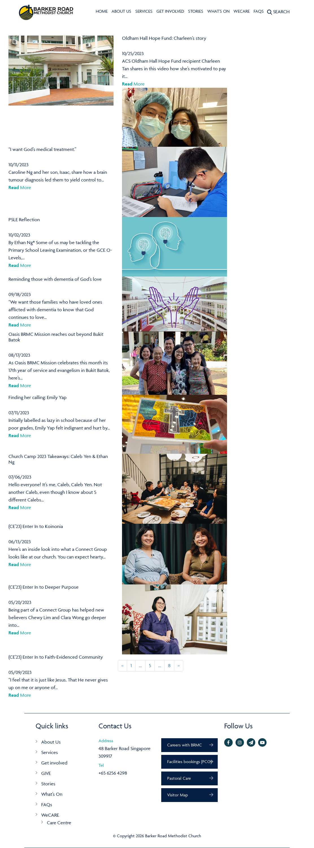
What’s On (51, 794)
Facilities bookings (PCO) (189, 761)
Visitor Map (177, 794)
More (133, 84)
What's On (218, 11)
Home (102, 11)
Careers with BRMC (184, 745)
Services (143, 11)
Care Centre (59, 822)
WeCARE (242, 11)
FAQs (259, 11)
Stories (195, 11)
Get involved (170, 11)
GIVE (46, 773)
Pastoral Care (179, 778)
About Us (121, 11)
